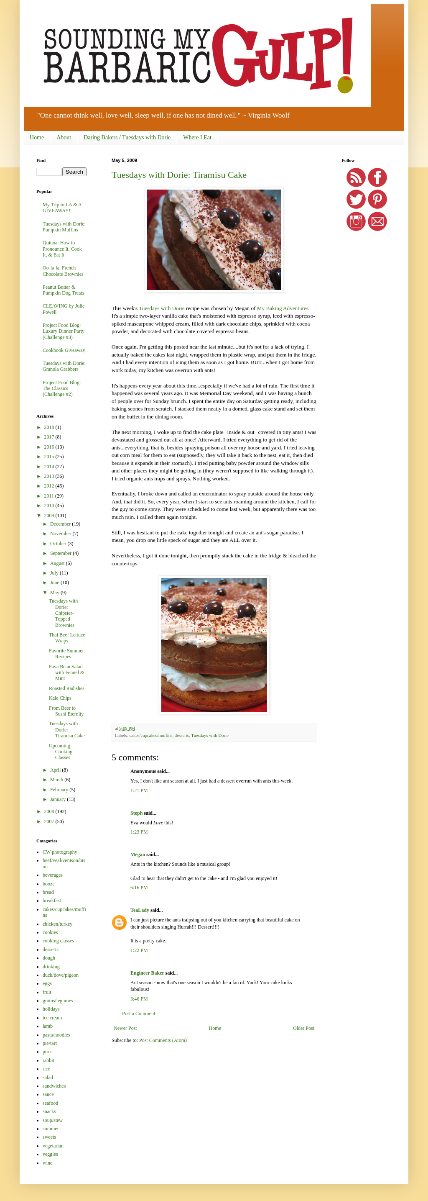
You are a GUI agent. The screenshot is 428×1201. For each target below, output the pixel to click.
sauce (48, 1094)
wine (47, 1163)
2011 (50, 496)
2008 (50, 811)
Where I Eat (197, 137)
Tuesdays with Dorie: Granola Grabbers (64, 366)
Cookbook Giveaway (64, 350)
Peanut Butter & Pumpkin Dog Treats (63, 290)
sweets (49, 1137)
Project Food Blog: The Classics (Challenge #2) (62, 389)
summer (51, 1129)
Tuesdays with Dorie (161, 308)
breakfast (52, 900)
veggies (50, 1154)
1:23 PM (139, 832)
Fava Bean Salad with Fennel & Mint (66, 673)
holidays (51, 1009)
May (55, 592)
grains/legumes (58, 1000)
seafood (50, 1103)
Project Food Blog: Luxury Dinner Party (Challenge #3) (63, 331)
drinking (51, 967)
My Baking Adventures (282, 308)
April (56, 770)
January (58, 799)
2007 (50, 821)
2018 (50, 427)
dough (49, 958)
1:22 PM (139, 950)
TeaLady (139, 910)
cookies (50, 932)
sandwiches (54, 1086)
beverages (53, 875)
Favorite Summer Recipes (66, 654)
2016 (50, 447)
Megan (137, 854)
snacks (49, 1111)
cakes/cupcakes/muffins (150, 735)
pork (47, 1052)
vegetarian (53, 1146)
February (59, 790)
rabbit (48, 1060)
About (63, 137)
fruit (47, 992)
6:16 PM (139, 887)
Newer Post (125, 1028)
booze (49, 884)
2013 (50, 476)
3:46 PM (139, 999)
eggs (47, 983)
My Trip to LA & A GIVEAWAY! (62, 207)
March (57, 780)
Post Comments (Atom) (163, 1040)
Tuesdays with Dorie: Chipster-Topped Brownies (63, 613)
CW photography (60, 852)
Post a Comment (138, 1013)
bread (48, 892)
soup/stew (53, 1120)
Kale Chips (60, 698)
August (58, 563)
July (55, 573)
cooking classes (58, 941)
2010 (50, 505)
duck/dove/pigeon (61, 975)
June (55, 582)
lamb (48, 1026)
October (59, 544)
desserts (182, 735)
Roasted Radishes (66, 688)
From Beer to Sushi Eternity (66, 711)
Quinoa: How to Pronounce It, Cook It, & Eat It (62, 249)
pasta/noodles (56, 1035)
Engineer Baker (147, 973)
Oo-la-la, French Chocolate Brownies (63, 271)
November (61, 533)
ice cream (52, 1018)
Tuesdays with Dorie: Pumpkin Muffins (64, 227)
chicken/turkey (57, 924)
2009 (50, 515)
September (61, 553)
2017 (50, 437)
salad (48, 1077)
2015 (50, 456)
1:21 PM (139, 790)
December (61, 524)
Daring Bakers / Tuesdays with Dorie (127, 137)
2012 (50, 486)
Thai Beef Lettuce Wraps (67, 638)
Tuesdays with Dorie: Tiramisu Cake (179, 174)
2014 (50, 467)
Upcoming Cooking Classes (60, 752)
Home (37, 137)
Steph (136, 813)
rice (46, 1069)
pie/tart (50, 1043)
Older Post (303, 1028)
